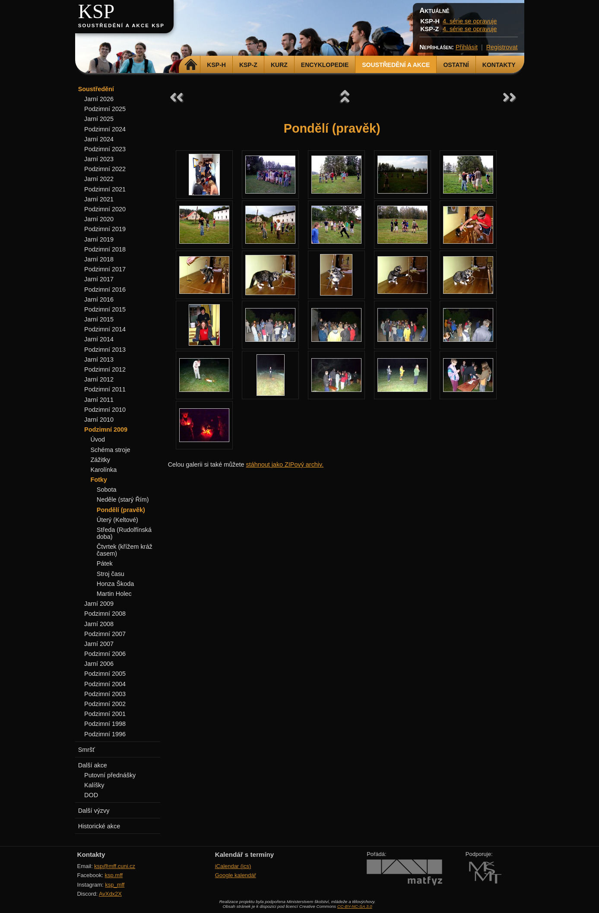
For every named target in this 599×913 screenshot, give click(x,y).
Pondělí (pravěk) (121, 509)
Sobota (107, 489)
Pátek (105, 563)
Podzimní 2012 (105, 369)
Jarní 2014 (99, 339)
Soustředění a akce (396, 64)
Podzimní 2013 (105, 349)
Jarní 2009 (99, 603)
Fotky (98, 479)
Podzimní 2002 (105, 703)
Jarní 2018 (99, 259)
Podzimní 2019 (105, 229)
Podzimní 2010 (105, 409)
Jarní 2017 (99, 279)
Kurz (279, 64)
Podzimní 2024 (105, 129)
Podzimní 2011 (105, 389)
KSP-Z (248, 64)
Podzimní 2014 (105, 329)
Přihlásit (467, 47)
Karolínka (103, 469)
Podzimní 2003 (105, 693)
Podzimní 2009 (105, 429)
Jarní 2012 (99, 379)
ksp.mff (114, 875)
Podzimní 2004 (105, 684)
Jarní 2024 (99, 139)
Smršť (86, 749)
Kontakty (499, 64)
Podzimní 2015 (105, 309)
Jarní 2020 (99, 219)
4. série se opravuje (470, 21)
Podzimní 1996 (105, 734)
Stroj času (110, 573)
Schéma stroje (110, 449)
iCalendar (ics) (233, 866)
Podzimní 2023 (105, 149)
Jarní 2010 (99, 419)
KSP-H (216, 64)
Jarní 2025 (99, 118)
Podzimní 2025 (105, 108)
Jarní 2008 (99, 623)
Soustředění (96, 89)
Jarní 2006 (99, 663)
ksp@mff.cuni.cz (114, 866)
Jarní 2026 (99, 98)
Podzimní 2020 (105, 209)
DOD (91, 795)
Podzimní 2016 (105, 289)
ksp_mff (114, 884)
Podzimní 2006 (105, 653)
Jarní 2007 (99, 643)
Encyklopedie (325, 64)
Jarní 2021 (99, 199)
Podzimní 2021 (105, 189)
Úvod (97, 439)
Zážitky (100, 459)
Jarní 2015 (99, 319)
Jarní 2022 (99, 178)
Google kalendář (235, 875)
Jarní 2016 (99, 299)
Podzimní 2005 (105, 673)
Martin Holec (114, 593)
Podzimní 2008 (105, 613)
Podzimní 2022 (105, 168)
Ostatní (456, 64)
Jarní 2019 (99, 239)
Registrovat (502, 47)
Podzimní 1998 (105, 723)
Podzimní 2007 (105, 633)
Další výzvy (94, 810)
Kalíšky (94, 785)
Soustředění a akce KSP (121, 25)
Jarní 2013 (99, 359)
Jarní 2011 (99, 399)
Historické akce (99, 826)
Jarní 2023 (99, 159)
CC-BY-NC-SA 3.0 (354, 906)
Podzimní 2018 (105, 249)
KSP (96, 11)
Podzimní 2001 (105, 713)
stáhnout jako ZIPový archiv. (284, 464)
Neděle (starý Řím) (123, 499)
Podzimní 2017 (105, 269)
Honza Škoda (115, 583)
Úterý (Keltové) (117, 519)
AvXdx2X (110, 894)
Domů (190, 64)
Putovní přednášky (110, 775)
